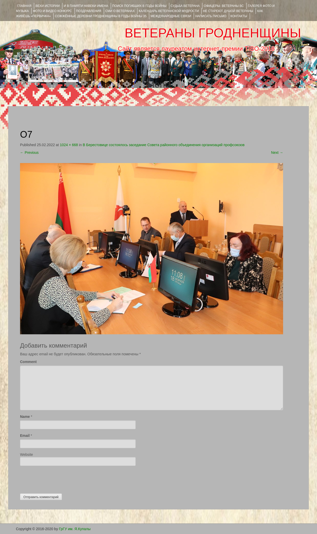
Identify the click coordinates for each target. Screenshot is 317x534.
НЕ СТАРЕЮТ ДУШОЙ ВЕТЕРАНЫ (228, 11)
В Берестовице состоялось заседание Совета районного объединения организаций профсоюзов (164, 145)
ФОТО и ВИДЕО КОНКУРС (52, 11)
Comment (28, 362)
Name (25, 417)
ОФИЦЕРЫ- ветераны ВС (224, 6)
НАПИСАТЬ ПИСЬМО (210, 16)
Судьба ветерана (185, 6)
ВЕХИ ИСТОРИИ (47, 6)
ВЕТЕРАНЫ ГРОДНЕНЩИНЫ (213, 33)
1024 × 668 (69, 145)
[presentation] (59, 478)
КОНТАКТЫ (238, 16)
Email (25, 436)
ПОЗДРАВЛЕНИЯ (88, 11)
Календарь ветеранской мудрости (169, 11)
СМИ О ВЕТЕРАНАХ (120, 11)
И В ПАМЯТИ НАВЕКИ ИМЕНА (86, 6)
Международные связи (171, 16)
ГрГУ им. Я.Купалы (75, 529)
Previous (29, 152)
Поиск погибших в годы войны (139, 6)
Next (277, 152)
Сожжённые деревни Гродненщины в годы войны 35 (101, 16)
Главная (24, 6)
